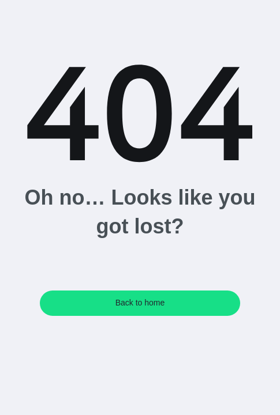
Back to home (140, 302)
